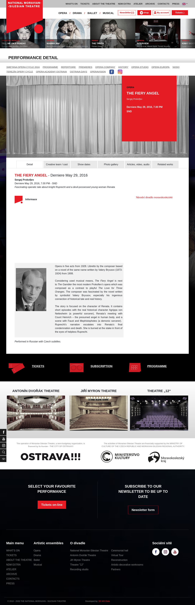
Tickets (179, 12)
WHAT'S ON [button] (72, 4)
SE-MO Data (104, 601)
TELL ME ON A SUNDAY (19, 43)
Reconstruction (119, 560)
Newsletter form (143, 510)
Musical (38, 564)
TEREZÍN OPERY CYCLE (19, 71)
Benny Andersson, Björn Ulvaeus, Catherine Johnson (73, 46)
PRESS (10, 583)
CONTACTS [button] (163, 4)
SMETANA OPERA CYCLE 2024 (23, 67)
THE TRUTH (104, 43)
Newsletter (127, 12)
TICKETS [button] (84, 4)
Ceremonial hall (119, 550)
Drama (37, 555)
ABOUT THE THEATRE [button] (103, 4)
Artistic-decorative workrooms (127, 564)
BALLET (92, 13)
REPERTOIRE (68, 67)
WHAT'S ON (13, 550)
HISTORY (123, 67)
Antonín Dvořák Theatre (83, 555)
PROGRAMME (50, 67)
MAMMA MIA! (59, 43)
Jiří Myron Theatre (80, 560)
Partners (115, 569)
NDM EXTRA (13, 564)
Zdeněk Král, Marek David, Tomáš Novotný (159, 46)
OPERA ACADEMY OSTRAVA (51, 71)
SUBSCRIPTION (101, 366)
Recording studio (79, 569)
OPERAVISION (98, 71)
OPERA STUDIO (140, 67)
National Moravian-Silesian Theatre (89, 550)
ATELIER (11, 569)
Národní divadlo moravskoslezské (154, 197)
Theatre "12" (77, 564)
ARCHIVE (150, 4)
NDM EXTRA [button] (124, 4)
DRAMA (77, 13)
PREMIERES (85, 67)
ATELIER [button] (137, 4)
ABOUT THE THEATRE (19, 560)
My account (161, 12)
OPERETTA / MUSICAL (16, 40)
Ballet (37, 560)
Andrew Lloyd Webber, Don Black (20, 46)
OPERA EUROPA (161, 67)
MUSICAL (108, 13)
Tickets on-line (51, 504)
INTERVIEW (148, 43)
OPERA (62, 13)
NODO (176, 67)
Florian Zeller (103, 46)
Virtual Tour (117, 555)
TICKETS (38, 366)
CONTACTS (13, 579)
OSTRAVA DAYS (78, 71)
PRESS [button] (175, 4)
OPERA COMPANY (105, 67)
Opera (37, 550)
